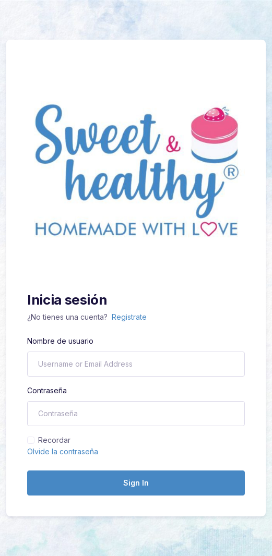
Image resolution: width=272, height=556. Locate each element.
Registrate (129, 316)
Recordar (54, 440)
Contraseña (47, 390)
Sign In (136, 482)
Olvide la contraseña (62, 451)
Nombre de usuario (60, 340)
